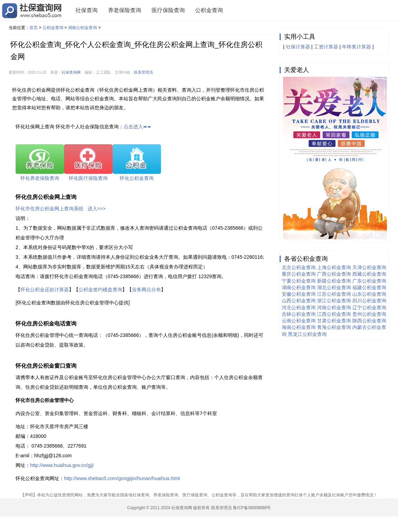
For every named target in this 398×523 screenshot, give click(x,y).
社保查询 (86, 10)
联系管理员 (143, 72)
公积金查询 (209, 10)
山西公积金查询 (299, 300)
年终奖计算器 (356, 46)
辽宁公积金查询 (369, 307)
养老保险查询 (124, 10)
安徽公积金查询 (299, 294)
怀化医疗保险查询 (88, 178)
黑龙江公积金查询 (307, 334)
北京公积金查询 (299, 267)
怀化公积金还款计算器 (44, 289)
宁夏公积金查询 (299, 281)
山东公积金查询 (369, 294)
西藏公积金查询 (369, 274)
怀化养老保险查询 (39, 178)
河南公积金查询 (334, 307)
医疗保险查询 (168, 10)
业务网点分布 (146, 289)
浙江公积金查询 (334, 300)
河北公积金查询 (299, 307)
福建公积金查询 (369, 287)
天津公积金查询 (369, 267)
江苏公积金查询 (334, 294)
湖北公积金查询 (334, 287)
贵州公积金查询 (369, 314)
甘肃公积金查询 (334, 320)
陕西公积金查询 (369, 320)
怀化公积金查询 (137, 178)
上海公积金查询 (334, 267)
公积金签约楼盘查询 (100, 289)
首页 (33, 27)
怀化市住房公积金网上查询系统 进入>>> (61, 208)
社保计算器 (298, 46)
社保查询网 (71, 72)
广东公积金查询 (369, 281)
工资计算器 (326, 46)
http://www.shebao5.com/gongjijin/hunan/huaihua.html (122, 478)
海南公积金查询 (299, 327)
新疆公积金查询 (334, 281)
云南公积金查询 (299, 320)
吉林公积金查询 (299, 314)
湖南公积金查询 (82, 27)
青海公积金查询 (334, 327)
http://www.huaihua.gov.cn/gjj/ (62, 465)
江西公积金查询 (334, 314)
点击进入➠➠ (137, 126)
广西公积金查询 (334, 274)
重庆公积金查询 (299, 274)
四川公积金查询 (369, 300)
